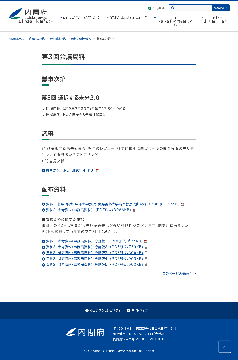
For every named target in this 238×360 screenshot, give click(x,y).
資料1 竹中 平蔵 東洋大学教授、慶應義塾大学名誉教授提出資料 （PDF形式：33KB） (115, 204)
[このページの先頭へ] (225, 347)
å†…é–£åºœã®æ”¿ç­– (35, 19)
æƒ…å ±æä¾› (216, 19)
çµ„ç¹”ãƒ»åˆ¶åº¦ (81, 17)
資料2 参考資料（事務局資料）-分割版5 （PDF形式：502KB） (97, 264)
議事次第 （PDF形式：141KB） (72, 170)
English (158, 8)
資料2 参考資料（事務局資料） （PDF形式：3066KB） (90, 210)
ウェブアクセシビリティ (105, 310)
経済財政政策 (58, 38)
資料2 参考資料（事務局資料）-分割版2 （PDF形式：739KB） (97, 247)
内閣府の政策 (37, 38)
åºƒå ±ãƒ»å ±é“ (128, 17)
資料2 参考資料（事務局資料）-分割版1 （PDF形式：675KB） (96, 241)
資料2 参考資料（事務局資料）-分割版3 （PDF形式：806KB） (97, 252)
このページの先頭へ (177, 273)
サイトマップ (140, 310)
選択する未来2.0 (81, 38)
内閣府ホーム (16, 38)
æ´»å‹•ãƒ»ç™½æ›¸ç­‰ (175, 21)
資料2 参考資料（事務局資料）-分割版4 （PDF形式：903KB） (97, 258)
